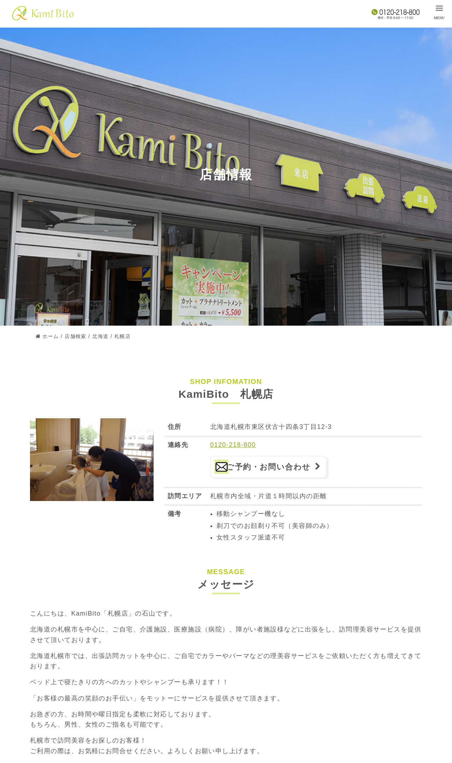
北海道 (100, 336)
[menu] (439, 12)
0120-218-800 (233, 444)
